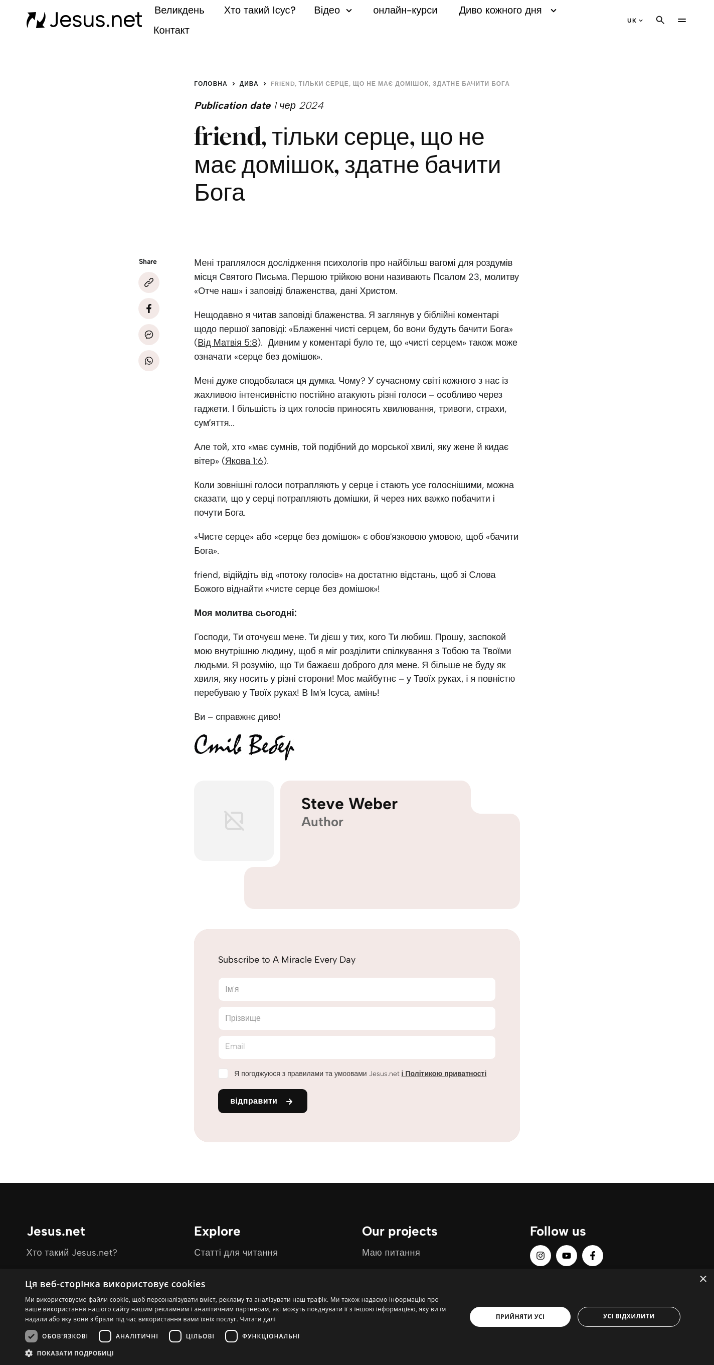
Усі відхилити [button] (629, 1316)
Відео (334, 10)
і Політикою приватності (444, 1074)
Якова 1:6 (244, 461)
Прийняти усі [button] (520, 1316)
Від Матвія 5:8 (227, 342)
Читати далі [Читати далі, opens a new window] (257, 1319)
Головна (210, 83)
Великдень (179, 10)
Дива (249, 83)
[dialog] (357, 1317)
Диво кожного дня (509, 10)
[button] (239, 1352)
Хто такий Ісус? (260, 10)
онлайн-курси (405, 10)
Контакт (171, 30)
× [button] (702, 1279)
